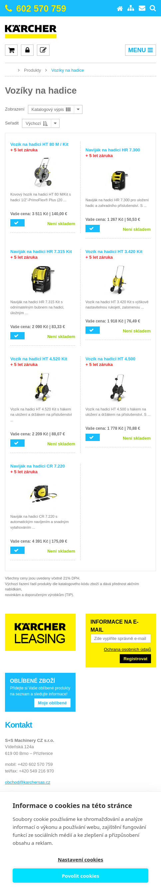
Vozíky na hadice (67, 70)
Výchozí (37, 123)
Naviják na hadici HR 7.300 (112, 152)
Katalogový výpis (51, 109)
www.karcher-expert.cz (10, 70)
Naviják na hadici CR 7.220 (37, 469)
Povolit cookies (80, 875)
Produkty (32, 70)
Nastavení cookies (80, 859)
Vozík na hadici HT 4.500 (110, 361)
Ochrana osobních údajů (127, 649)
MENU (140, 50)
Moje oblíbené (52, 702)
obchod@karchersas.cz (27, 782)
